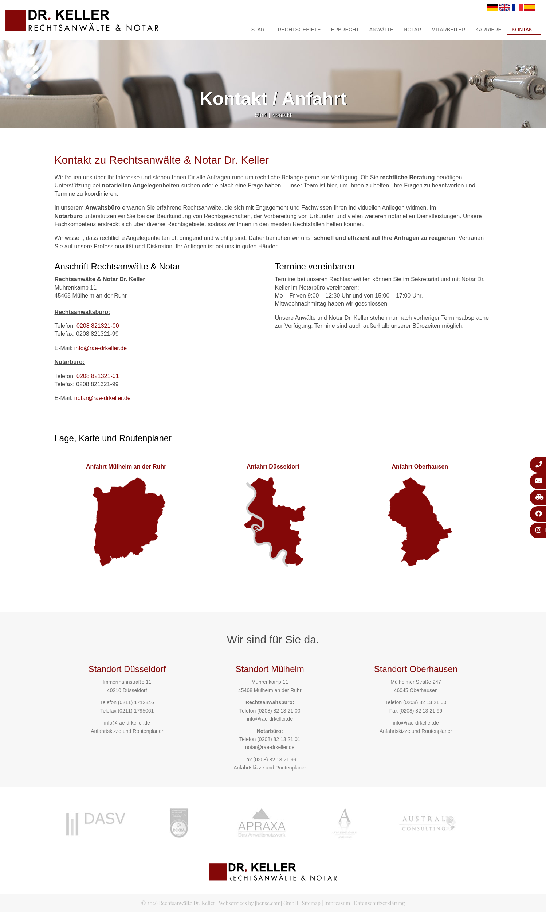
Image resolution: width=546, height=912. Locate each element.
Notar (412, 29)
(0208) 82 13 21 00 (278, 711)
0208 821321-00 (97, 326)
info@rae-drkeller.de (100, 348)
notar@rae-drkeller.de (102, 398)
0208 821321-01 (97, 376)
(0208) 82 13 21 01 (278, 739)
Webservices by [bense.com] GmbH (258, 903)
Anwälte (381, 29)
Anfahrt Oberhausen (420, 466)
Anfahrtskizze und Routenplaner (127, 731)
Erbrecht (345, 29)
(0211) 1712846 (136, 702)
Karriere (488, 29)
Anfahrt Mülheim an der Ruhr (126, 466)
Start (259, 29)
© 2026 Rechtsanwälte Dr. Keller (178, 903)
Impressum (337, 903)
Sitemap (311, 903)
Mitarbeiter (448, 29)
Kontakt (523, 29)
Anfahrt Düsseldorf (273, 466)
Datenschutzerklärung (379, 903)
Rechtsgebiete (299, 29)
